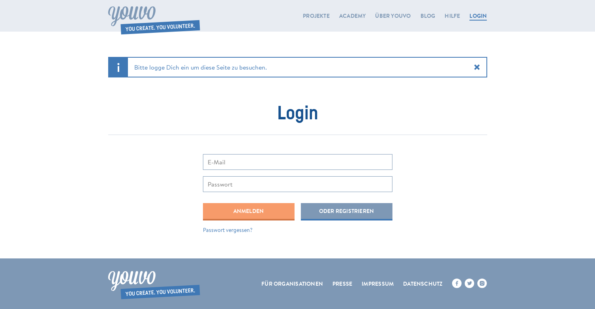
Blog (427, 16)
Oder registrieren (346, 211)
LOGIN (478, 16)
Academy (352, 16)
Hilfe (452, 16)
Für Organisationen (292, 284)
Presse (342, 284)
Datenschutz (423, 284)
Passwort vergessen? (228, 230)
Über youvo (393, 16)
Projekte (316, 16)
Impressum (378, 284)
